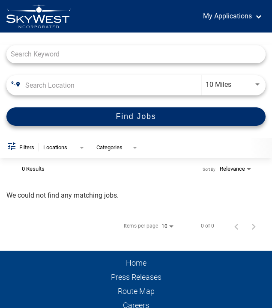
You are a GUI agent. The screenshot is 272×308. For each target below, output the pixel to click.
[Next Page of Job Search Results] (253, 225)
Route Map (136, 291)
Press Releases (136, 277)
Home (136, 263)
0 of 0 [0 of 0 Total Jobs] (207, 225)
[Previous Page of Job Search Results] (236, 225)
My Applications (227, 16)
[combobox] (136, 54)
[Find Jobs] (136, 116)
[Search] (136, 116)
